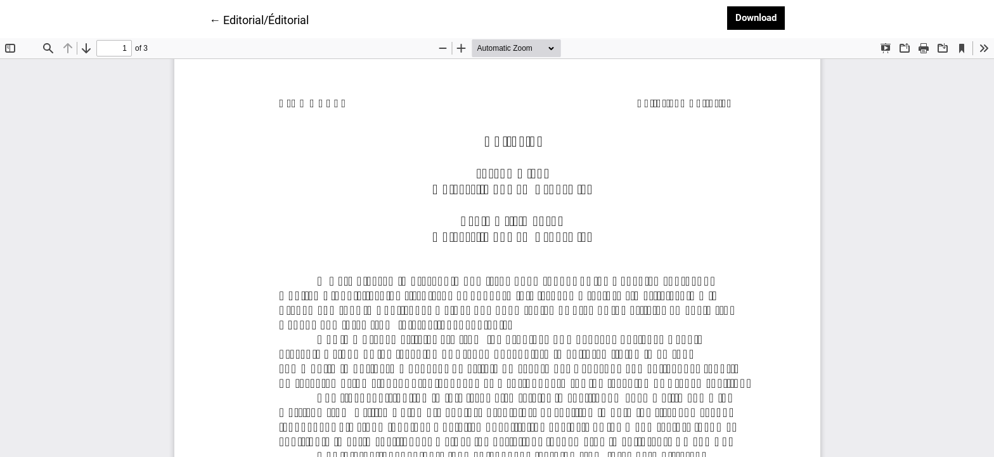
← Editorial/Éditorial (259, 19)
